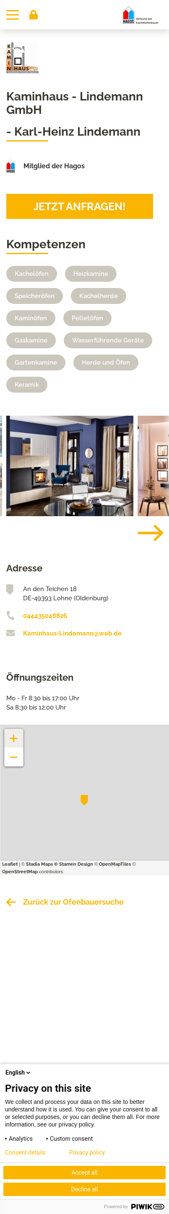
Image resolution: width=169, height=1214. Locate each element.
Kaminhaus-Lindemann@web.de (72, 633)
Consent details (25, 1152)
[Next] (144, 533)
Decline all (84, 1189)
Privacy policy (87, 1152)
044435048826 (45, 616)
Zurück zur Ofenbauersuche (73, 902)
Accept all (85, 1172)
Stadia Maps (39, 864)
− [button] (14, 752)
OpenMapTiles (115, 864)
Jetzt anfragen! (80, 206)
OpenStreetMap (20, 871)
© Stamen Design (73, 864)
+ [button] (14, 734)
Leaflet (10, 864)
